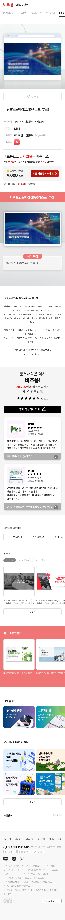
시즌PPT (41, 121)
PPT (16, 121)
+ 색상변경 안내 (39, 536)
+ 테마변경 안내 (15, 536)
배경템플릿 (27, 121)
